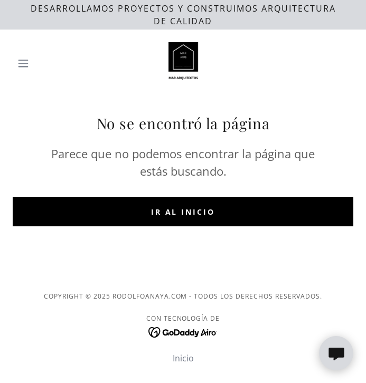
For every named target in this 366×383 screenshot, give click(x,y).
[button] (38, 63)
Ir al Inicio (183, 212)
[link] (183, 63)
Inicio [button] (183, 358)
